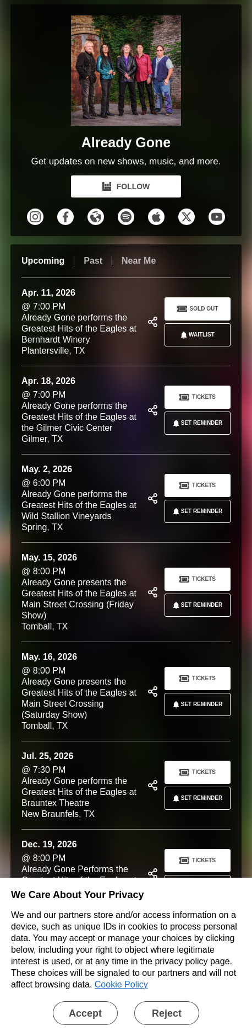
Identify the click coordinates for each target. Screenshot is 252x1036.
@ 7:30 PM (80, 785)
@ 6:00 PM (80, 498)
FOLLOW (126, 186)
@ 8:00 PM (80, 592)
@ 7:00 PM (80, 321)
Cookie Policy (121, 984)
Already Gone (126, 142)
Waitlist (196, 335)
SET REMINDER (196, 423)
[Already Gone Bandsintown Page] (126, 73)
